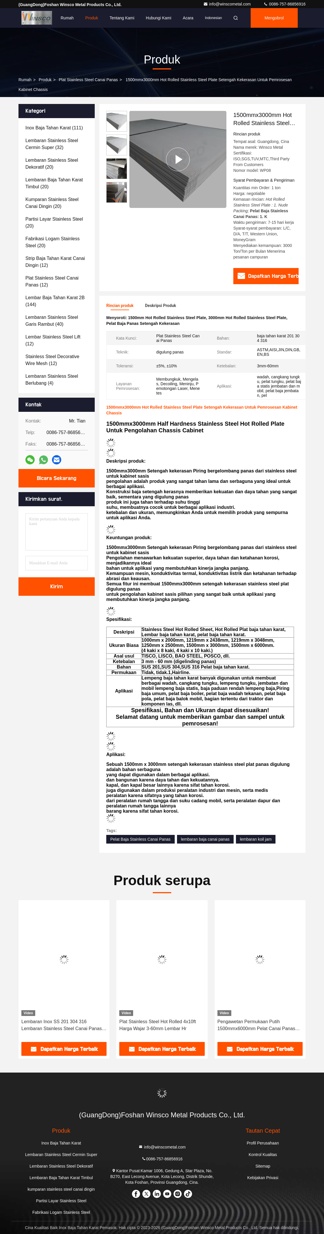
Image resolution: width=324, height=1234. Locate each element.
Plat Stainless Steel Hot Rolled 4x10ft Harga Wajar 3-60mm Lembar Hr (157, 1025)
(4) (51, 380)
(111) (54, 127)
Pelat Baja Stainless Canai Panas (140, 839)
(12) (55, 262)
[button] (116, 200)
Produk (91, 18)
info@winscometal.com (227, 4)
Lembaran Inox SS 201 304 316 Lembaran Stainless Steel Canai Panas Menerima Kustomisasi (61, 1025)
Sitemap (262, 1166)
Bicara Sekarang (56, 478)
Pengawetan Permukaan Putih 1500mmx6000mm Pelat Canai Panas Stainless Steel (256, 1025)
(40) (51, 321)
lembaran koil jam (256, 839)
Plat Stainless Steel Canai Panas (88, 79)
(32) (51, 144)
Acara (188, 18)
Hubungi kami (158, 18)
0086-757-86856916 (284, 4)
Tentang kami (122, 18)
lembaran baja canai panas (205, 839)
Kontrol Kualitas (263, 1154)
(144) (55, 301)
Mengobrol (274, 18)
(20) (51, 164)
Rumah (67, 18)
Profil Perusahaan (263, 1143)
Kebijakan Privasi (262, 1177)
